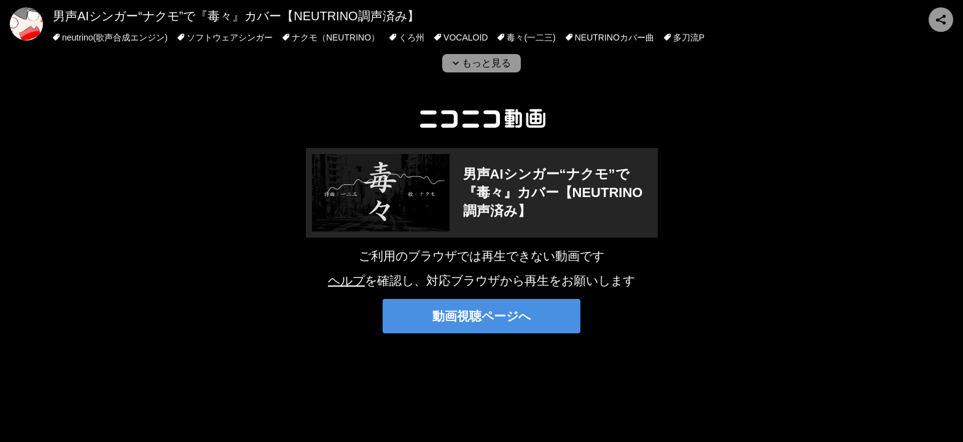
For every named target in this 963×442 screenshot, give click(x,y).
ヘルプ (346, 280)
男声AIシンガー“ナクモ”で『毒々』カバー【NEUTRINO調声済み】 (236, 16)
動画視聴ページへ (481, 316)
